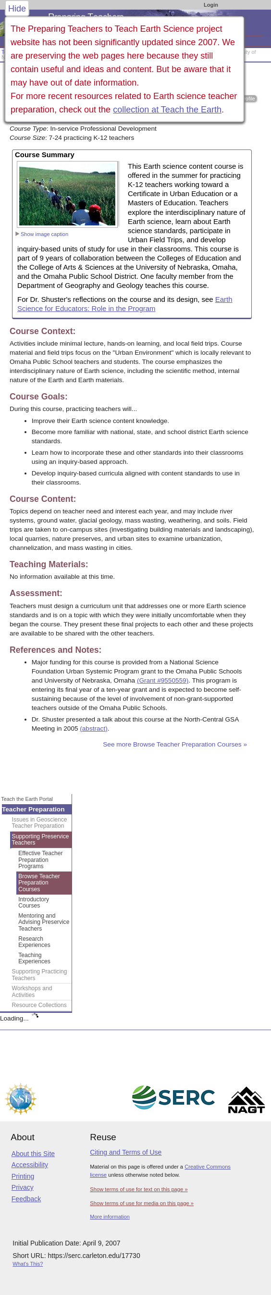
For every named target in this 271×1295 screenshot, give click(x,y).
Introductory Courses (33, 902)
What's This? (27, 1264)
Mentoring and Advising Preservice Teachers (43, 922)
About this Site (33, 1154)
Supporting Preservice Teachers (40, 840)
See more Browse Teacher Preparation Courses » (175, 744)
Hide (17, 8)
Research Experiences (34, 942)
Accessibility (30, 1165)
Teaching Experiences (34, 958)
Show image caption (41, 234)
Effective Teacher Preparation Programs (40, 860)
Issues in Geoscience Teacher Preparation (39, 823)
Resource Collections (39, 1005)
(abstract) (93, 728)
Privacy (23, 1187)
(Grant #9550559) (162, 680)
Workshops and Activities (32, 991)
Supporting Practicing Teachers (39, 975)
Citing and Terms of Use (125, 1152)
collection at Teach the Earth (167, 109)
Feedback (26, 1199)
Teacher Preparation (33, 809)
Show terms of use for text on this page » (138, 1189)
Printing (23, 1176)
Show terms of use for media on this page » (142, 1203)
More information (110, 1217)
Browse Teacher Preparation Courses (39, 883)
